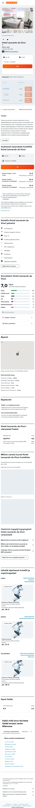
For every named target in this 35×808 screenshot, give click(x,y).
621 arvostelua (13, 51)
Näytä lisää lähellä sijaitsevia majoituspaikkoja (28, 579)
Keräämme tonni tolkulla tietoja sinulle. (18, 792)
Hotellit (15, 804)
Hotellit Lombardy (16, 805)
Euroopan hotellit (23, 804)
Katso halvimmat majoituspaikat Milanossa (26, 617)
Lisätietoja (6, 199)
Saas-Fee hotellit (9, 764)
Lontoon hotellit (9, 742)
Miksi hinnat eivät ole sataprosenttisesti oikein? (18, 795)
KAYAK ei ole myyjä (18, 789)
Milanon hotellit (26, 805)
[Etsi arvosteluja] (19, 312)
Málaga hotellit (9, 761)
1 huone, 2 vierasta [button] (9, 62)
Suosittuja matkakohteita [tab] (11, 731)
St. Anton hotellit (9, 759)
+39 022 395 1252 (7, 49)
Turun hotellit (8, 756)
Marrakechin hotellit (10, 744)
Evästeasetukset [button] (5, 210)
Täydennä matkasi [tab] (27, 731)
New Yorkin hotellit (10, 754)
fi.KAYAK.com (8, 804)
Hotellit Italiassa (6, 805)
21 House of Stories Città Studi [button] (10, 602)
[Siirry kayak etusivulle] (11, 3)
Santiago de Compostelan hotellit (14, 766)
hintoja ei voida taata (13, 783)
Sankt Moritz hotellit (10, 751)
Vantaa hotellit (9, 747)
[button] (3, 3)
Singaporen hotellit (10, 749)
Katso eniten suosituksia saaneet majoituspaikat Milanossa (27, 655)
